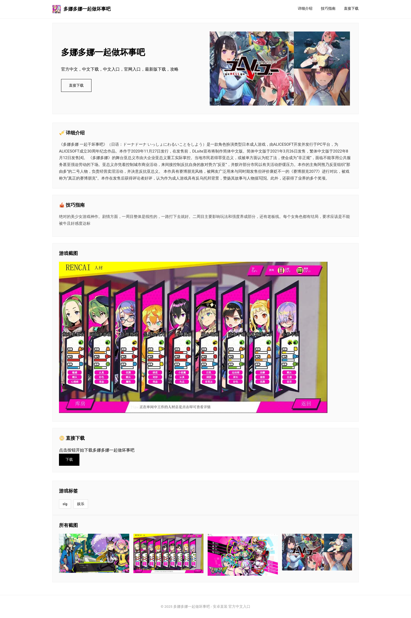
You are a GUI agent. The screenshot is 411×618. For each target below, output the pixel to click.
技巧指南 (328, 8)
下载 (69, 459)
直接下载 (351, 8)
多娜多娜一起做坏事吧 (81, 9)
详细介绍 (305, 8)
